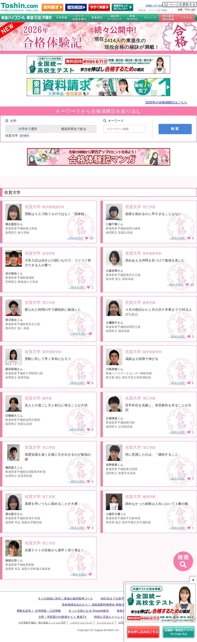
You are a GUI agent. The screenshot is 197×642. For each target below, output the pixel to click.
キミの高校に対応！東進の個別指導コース (65, 598)
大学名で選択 (27, 129)
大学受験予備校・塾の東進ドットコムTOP (42, 622)
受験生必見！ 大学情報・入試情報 (39, 610)
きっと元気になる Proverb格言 (89, 610)
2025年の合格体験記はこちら (166, 102)
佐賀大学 (17, 135)
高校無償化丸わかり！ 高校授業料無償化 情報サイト (96, 604)
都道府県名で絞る (73, 129)
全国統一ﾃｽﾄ (151, 5)
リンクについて (105, 622)
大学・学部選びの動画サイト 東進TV (62, 616)
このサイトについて (81, 622)
